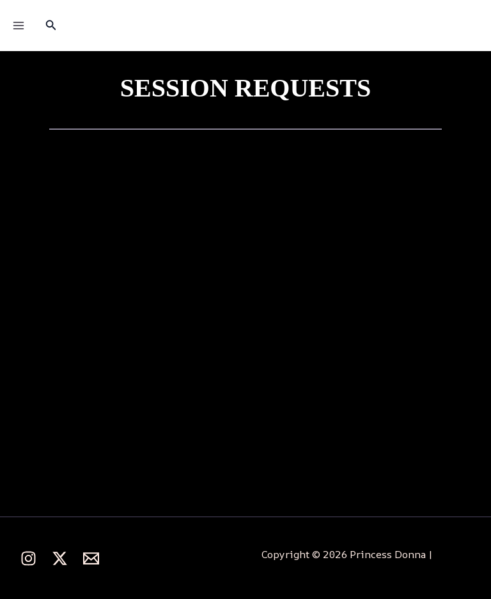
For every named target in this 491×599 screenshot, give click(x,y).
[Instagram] (28, 558)
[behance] (91, 558)
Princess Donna (238, 25)
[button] (51, 25)
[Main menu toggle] (19, 25)
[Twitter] (60, 558)
